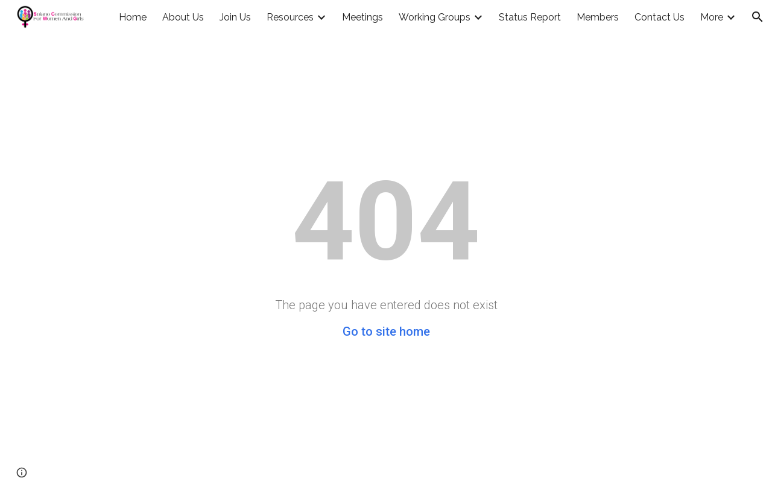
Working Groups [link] (434, 17)
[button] (757, 16)
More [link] (711, 17)
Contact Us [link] (659, 17)
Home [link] (133, 17)
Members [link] (598, 17)
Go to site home (386, 331)
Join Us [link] (235, 17)
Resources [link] (290, 17)
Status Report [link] (530, 17)
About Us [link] (183, 17)
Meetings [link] (362, 17)
